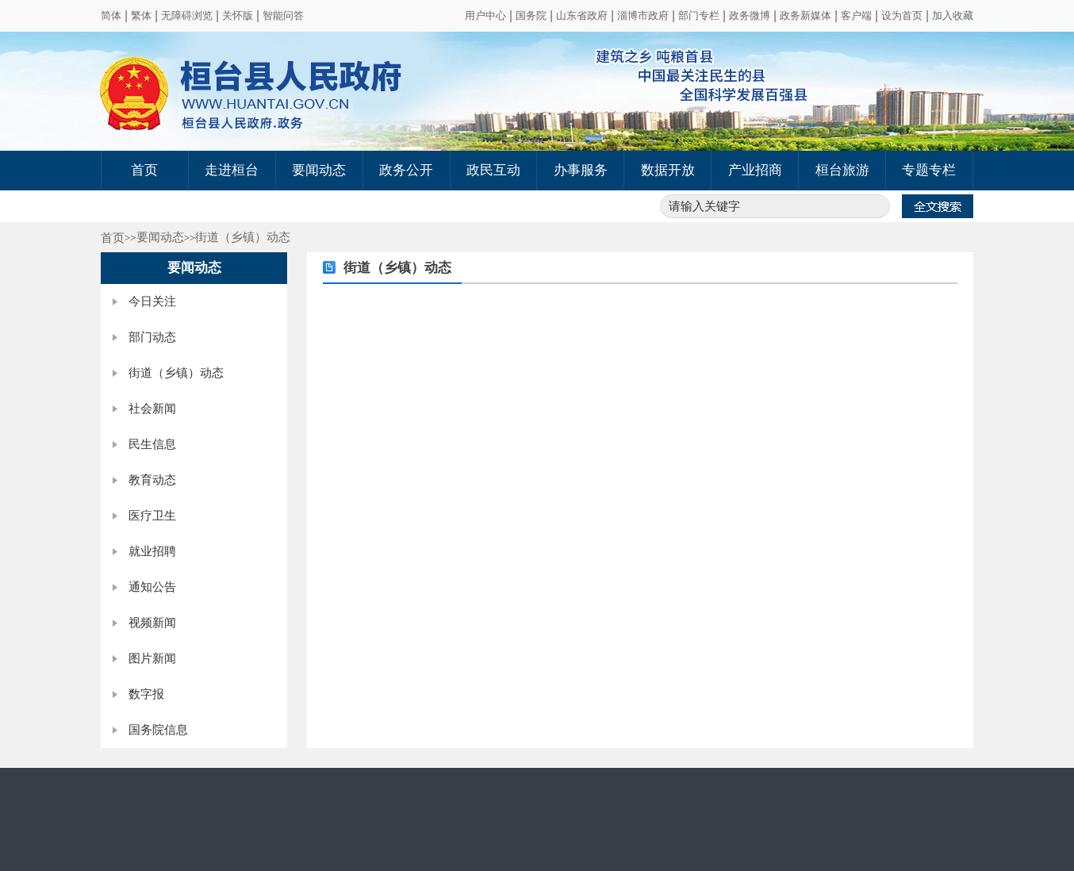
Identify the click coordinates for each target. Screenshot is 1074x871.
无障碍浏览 (187, 15)
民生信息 (152, 444)
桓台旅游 (842, 170)
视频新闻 (152, 622)
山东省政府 (582, 15)
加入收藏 (952, 15)
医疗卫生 (152, 515)
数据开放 (668, 170)
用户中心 (485, 15)
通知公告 (152, 587)
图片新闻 (152, 658)
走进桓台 (232, 170)
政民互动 (493, 170)
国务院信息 (158, 729)
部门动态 (152, 337)
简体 (111, 15)
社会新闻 (152, 408)
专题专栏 (929, 170)
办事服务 (581, 170)
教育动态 (152, 480)
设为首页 (901, 15)
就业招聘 (152, 551)
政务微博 (749, 15)
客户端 (856, 15)
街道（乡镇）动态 (242, 237)
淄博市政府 (643, 15)
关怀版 (237, 15)
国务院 (531, 15)
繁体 (141, 15)
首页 (144, 170)
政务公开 (406, 170)
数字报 (146, 694)
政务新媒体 (805, 15)
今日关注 (152, 301)
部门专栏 (698, 15)
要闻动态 (319, 170)
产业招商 (755, 170)
